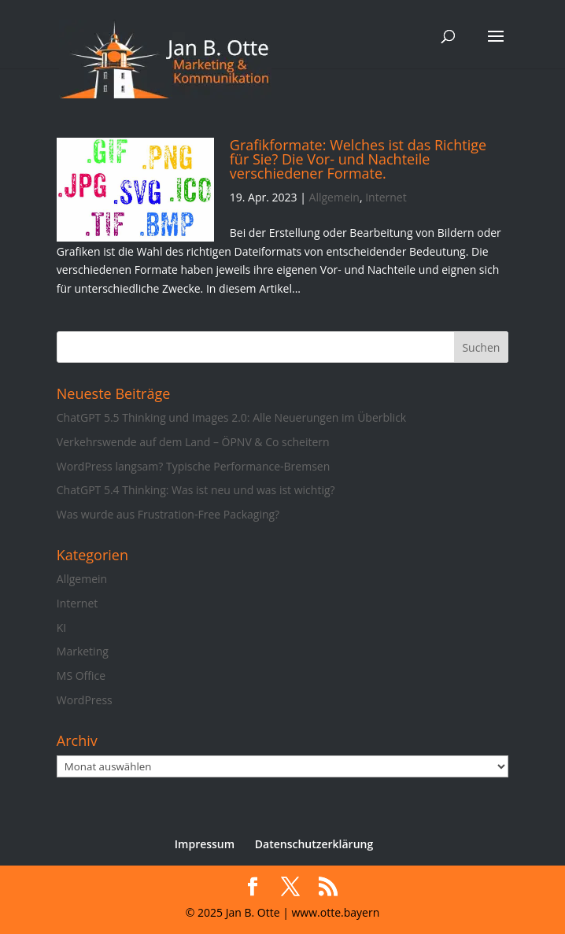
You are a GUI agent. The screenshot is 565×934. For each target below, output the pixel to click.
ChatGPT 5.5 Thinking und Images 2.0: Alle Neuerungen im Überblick (231, 417)
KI (61, 627)
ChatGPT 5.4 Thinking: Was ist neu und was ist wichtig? (196, 489)
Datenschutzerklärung (314, 843)
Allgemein (334, 197)
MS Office (81, 675)
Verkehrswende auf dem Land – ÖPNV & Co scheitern (193, 441)
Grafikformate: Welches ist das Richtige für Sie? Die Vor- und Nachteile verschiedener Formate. (358, 159)
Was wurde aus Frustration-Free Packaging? (168, 514)
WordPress (85, 699)
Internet (386, 197)
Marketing (83, 651)
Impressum (204, 843)
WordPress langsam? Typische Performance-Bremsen (193, 466)
